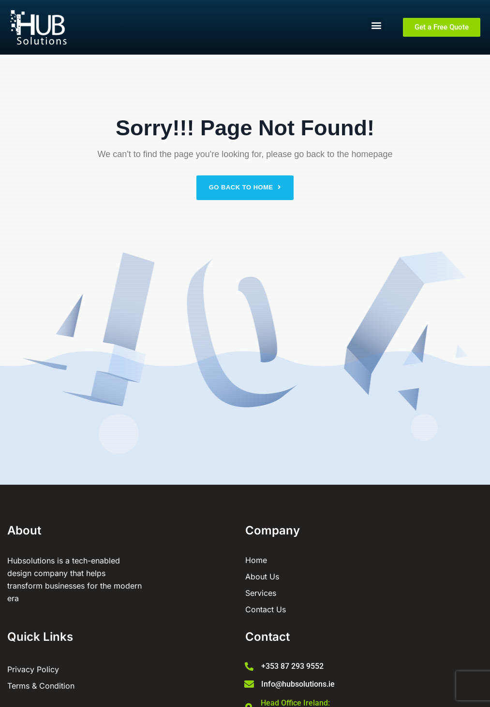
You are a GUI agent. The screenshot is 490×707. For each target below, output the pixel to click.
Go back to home (245, 187)
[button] (376, 25)
